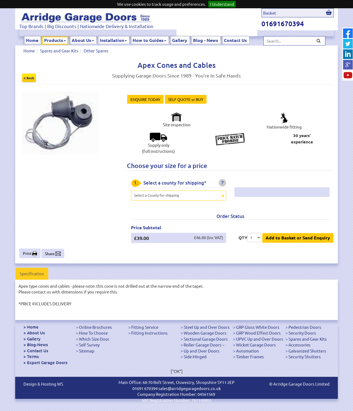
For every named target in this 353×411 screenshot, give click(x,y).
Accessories (299, 344)
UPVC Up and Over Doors (259, 338)
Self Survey (89, 344)
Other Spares (96, 50)
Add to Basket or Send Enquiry (298, 238)
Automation (247, 350)
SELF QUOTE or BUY (185, 99)
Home (32, 40)
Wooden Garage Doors (205, 332)
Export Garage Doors (47, 362)
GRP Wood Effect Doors (258, 332)
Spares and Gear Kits (59, 50)
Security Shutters (304, 356)
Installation (113, 40)
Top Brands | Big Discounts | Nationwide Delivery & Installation (86, 26)
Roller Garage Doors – (204, 344)
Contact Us (235, 40)
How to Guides (149, 40)
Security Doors (302, 332)
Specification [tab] (32, 273)
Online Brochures (95, 327)
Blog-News (37, 344)
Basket (269, 12)
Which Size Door (94, 338)
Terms (33, 356)
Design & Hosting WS (43, 383)
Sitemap (86, 350)
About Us (83, 40)
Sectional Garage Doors (206, 338)
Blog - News (205, 40)
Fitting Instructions (149, 332)
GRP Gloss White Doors (257, 327)
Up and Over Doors (202, 350)
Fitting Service (144, 327)
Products (55, 40)
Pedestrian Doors (304, 327)
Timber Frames (250, 356)
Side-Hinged (195, 356)
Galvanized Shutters (307, 350)
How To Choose (93, 332)
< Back (29, 78)
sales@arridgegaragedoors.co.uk (189, 388)
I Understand (222, 4)
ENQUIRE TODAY (145, 99)
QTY (243, 237)
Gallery (179, 40)
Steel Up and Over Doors (207, 327)
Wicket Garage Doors (256, 344)
